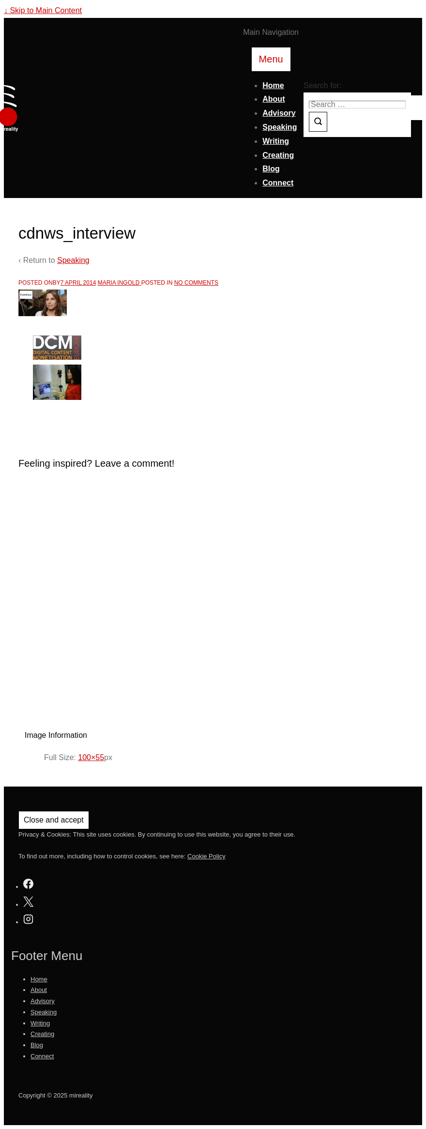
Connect (277, 183)
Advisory (278, 113)
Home (273, 85)
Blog (271, 169)
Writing (275, 141)
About (273, 99)
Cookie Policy (206, 856)
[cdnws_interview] (78, 282)
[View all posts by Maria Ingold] (119, 282)
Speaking (279, 127)
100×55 (91, 757)
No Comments (196, 282)
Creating (278, 155)
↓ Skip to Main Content (43, 10)
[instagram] (28, 920)
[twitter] (28, 903)
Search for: (322, 85)
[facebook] (28, 885)
